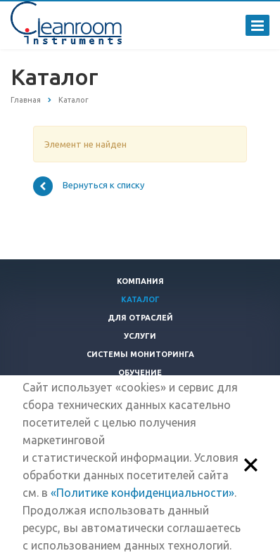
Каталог (140, 299)
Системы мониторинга (140, 354)
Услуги (140, 336)
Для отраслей (140, 317)
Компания (140, 281)
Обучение (140, 372)
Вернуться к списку (88, 186)
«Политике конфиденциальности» (142, 492)
